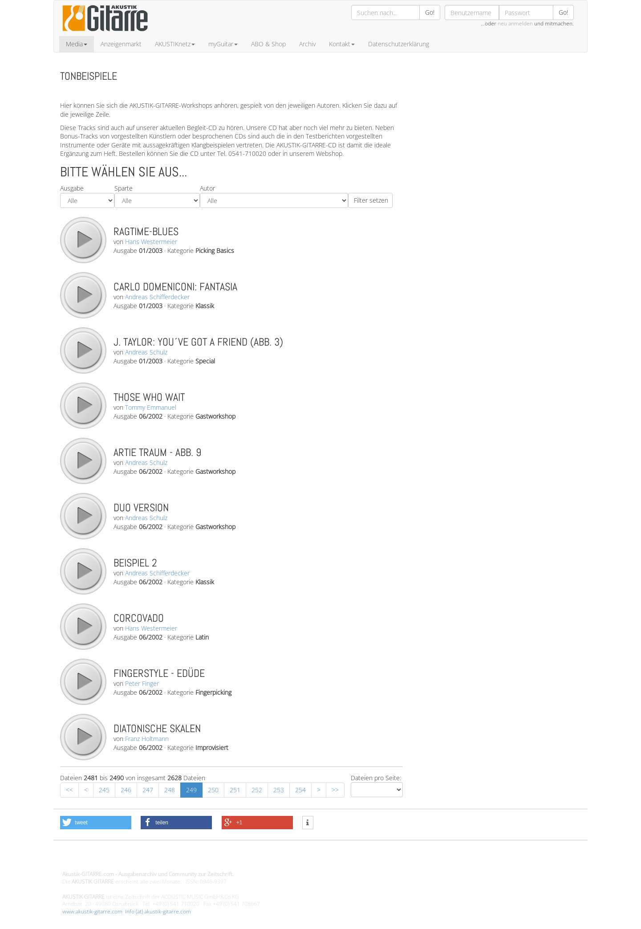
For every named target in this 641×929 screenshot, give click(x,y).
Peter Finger (142, 683)
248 (169, 790)
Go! (429, 12)
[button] (95, 822)
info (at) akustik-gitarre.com (158, 911)
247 (147, 790)
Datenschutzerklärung (398, 44)
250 (213, 790)
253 (278, 790)
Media (76, 44)
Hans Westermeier (151, 241)
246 (126, 790)
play (83, 239)
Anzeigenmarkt (121, 44)
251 (235, 790)
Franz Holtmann (147, 738)
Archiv (307, 44)
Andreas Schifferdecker (157, 297)
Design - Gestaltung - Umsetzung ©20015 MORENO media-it (135, 859)
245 (104, 790)
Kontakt (342, 44)
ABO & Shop (268, 44)
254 (300, 790)
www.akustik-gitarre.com (92, 911)
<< (69, 790)
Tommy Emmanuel (150, 407)
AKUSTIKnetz (175, 44)
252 (257, 790)
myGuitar (223, 44)
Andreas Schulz (146, 352)
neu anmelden (515, 23)
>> (335, 790)
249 (191, 790)
